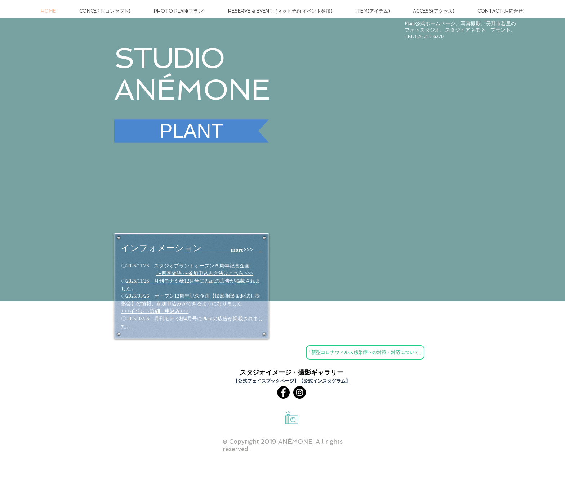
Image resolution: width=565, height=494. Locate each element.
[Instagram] (299, 392)
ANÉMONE (192, 89)
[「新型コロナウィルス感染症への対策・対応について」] (365, 352)
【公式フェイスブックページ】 (266, 381)
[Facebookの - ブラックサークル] (283, 392)
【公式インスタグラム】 (324, 381)
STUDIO (169, 58)
